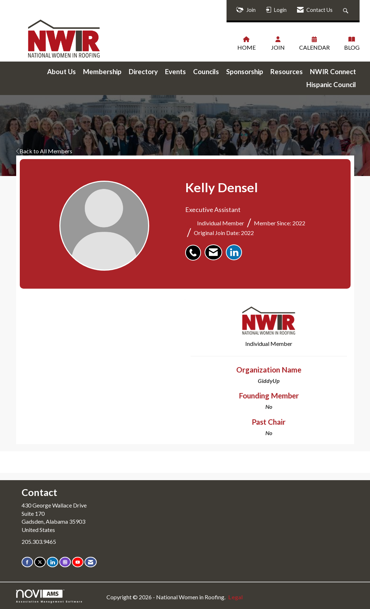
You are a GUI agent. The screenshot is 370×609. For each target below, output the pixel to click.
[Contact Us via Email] (90, 561)
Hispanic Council (331, 84)
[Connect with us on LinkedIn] (52, 561)
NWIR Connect (333, 71)
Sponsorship (244, 71)
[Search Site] (346, 10)
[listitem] (195, 248)
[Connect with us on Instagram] (65, 561)
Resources (286, 71)
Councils (206, 71)
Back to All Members (44, 150)
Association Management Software (49, 596)
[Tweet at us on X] (40, 561)
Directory (143, 71)
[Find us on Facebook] (27, 561)
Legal (232, 596)
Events (175, 71)
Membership (102, 71)
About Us (61, 71)
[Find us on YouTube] (77, 561)
